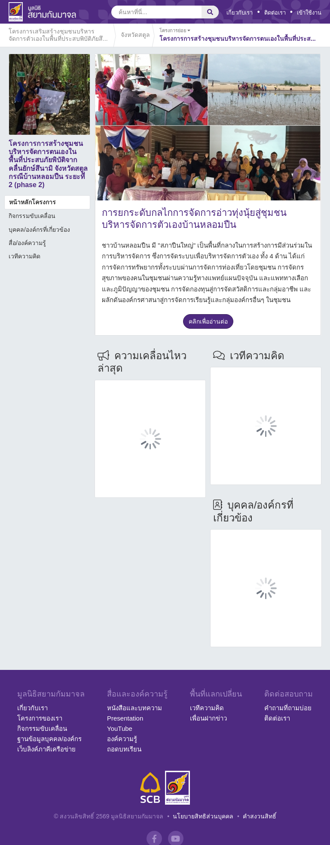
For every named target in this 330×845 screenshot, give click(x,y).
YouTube (119, 728)
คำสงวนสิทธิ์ (259, 816)
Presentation (125, 718)
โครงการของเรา (39, 718)
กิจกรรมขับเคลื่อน (32, 215)
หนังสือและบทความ (134, 708)
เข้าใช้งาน (309, 12)
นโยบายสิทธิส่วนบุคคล (203, 816)
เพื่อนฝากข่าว (208, 718)
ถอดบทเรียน (124, 749)
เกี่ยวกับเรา (239, 12)
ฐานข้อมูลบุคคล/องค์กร (49, 738)
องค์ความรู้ (122, 738)
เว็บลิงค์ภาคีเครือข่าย (46, 749)
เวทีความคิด (24, 256)
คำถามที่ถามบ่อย (288, 708)
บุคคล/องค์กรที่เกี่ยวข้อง (39, 229)
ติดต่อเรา (275, 12)
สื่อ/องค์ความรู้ (27, 242)
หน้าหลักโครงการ (32, 202)
